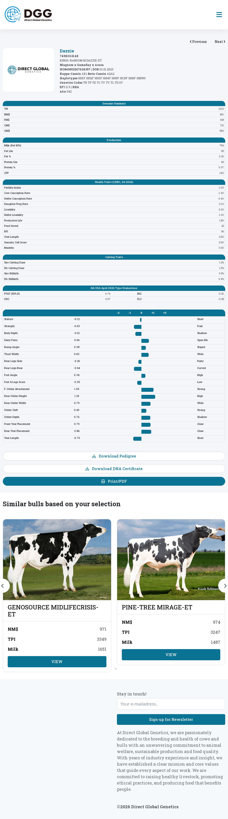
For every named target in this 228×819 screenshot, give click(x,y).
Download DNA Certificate (114, 468)
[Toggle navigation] (219, 14)
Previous (198, 41)
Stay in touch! (131, 694)
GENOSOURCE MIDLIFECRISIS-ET (53, 610)
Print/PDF (114, 481)
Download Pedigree (114, 456)
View (57, 661)
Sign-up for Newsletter (171, 719)
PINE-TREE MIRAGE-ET (157, 607)
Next (220, 41)
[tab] (112, 668)
